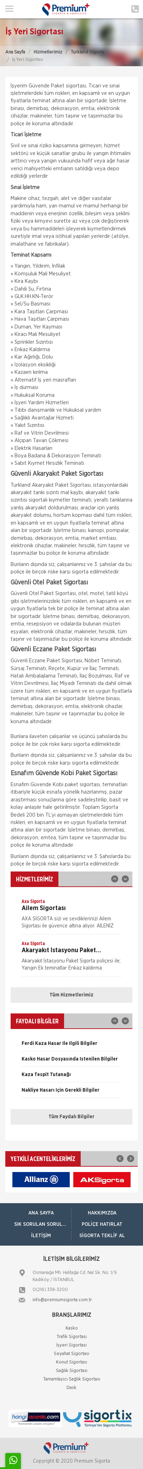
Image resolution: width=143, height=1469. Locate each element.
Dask (71, 1387)
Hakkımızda (102, 1213)
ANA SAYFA (41, 1213)
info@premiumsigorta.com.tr (62, 1300)
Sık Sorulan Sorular (41, 1224)
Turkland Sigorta (87, 52)
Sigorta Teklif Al (102, 1235)
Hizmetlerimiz (48, 52)
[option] (71, 916)
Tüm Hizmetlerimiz (71, 995)
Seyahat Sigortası (71, 1353)
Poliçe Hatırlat (102, 1224)
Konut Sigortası (71, 1362)
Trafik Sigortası (72, 1336)
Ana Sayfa (15, 52)
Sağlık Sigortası (71, 1370)
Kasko (71, 1328)
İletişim (41, 1235)
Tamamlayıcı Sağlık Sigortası (71, 1379)
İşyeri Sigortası (71, 1345)
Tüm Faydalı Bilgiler (71, 1116)
